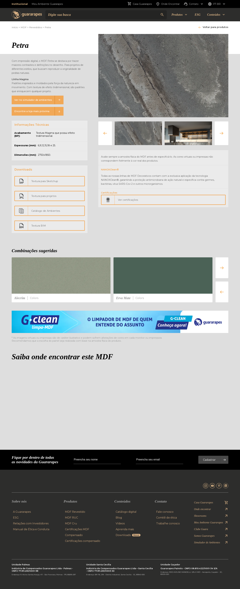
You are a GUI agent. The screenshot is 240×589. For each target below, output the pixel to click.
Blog (119, 517)
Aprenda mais (125, 529)
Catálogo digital (126, 511)
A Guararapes (22, 511)
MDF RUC (71, 517)
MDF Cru (71, 523)
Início (15, 27)
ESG (197, 14)
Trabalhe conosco (168, 523)
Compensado (74, 535)
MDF (23, 27)
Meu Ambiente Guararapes (47, 3)
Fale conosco (165, 511)
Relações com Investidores (30, 523)
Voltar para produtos (215, 27)
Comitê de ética (166, 517)
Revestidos (35, 27)
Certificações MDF (77, 529)
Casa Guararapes (140, 4)
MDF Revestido (75, 511)
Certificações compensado (82, 541)
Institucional (20, 3)
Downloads (128, 535)
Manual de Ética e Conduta (31, 529)
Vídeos (120, 523)
